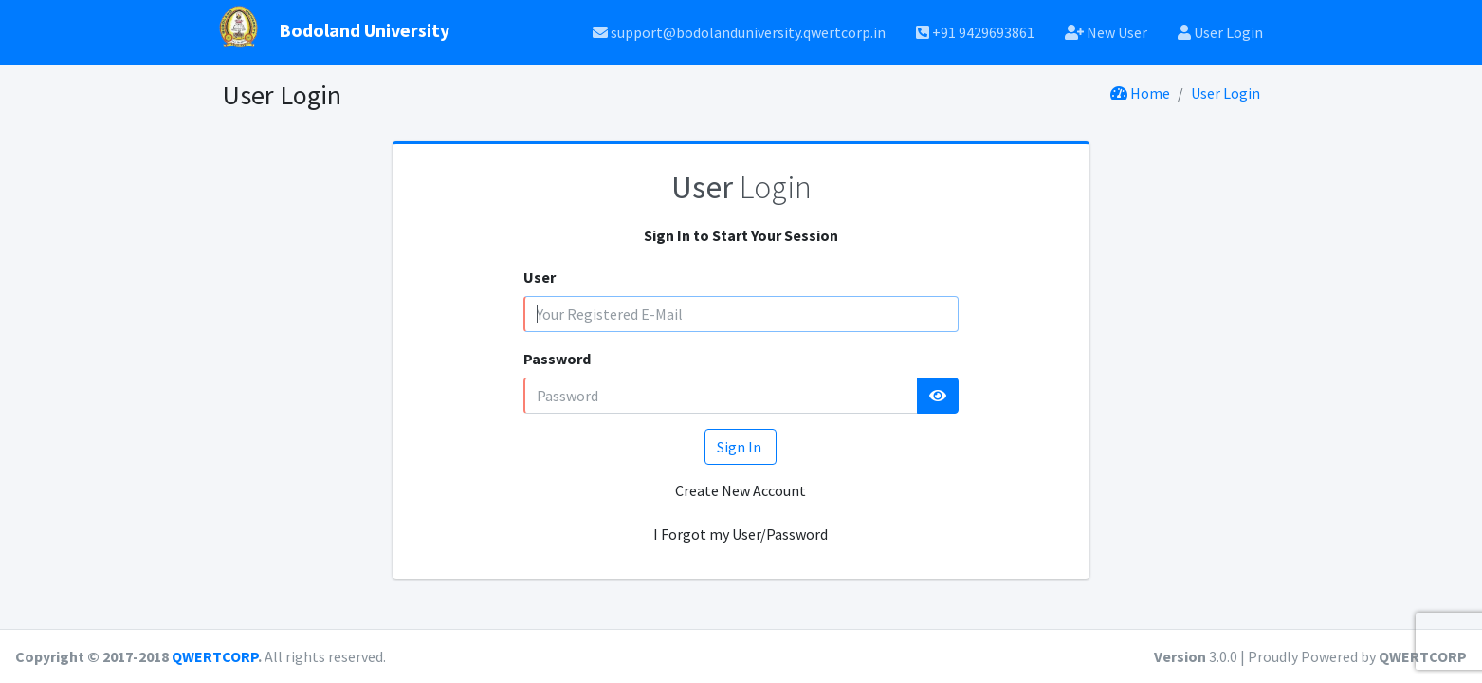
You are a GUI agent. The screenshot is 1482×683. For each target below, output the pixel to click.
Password (557, 358)
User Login (1220, 32)
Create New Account (740, 490)
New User (1106, 32)
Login (741, 187)
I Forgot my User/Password (740, 534)
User (539, 277)
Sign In (740, 446)
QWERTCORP (215, 656)
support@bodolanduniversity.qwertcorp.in (739, 32)
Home (1140, 92)
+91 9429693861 (975, 32)
